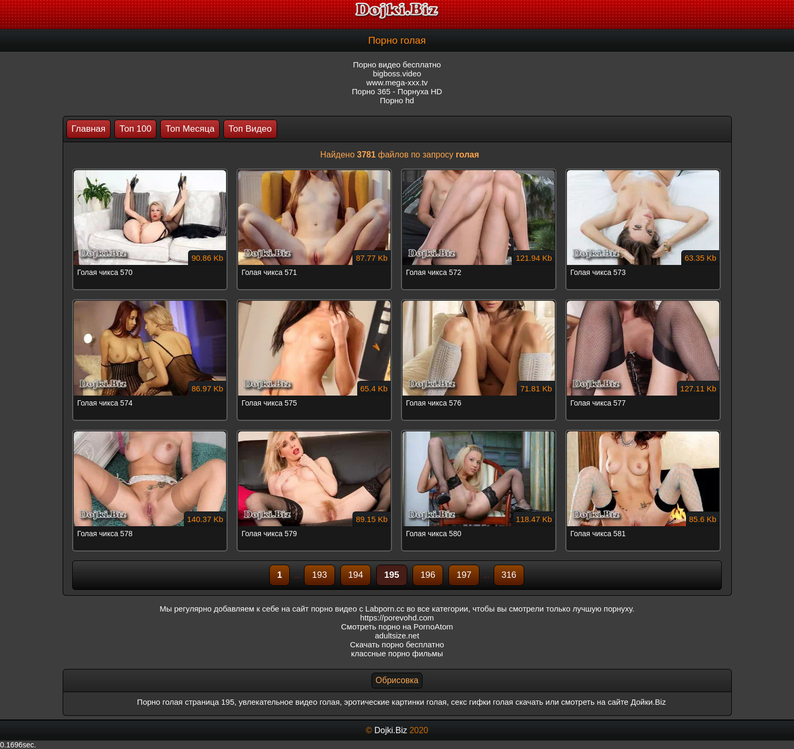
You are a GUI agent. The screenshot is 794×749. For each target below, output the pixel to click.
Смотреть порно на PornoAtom (397, 626)
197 (463, 575)
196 (427, 575)
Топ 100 (136, 129)
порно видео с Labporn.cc (357, 608)
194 (355, 575)
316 (509, 575)
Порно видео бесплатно (397, 64)
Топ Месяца (189, 129)
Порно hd (397, 100)
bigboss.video (397, 73)
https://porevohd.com (397, 617)
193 (319, 575)
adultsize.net (397, 635)
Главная (89, 129)
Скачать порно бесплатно (397, 644)
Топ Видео (250, 129)
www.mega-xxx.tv (397, 82)
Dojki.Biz (390, 730)
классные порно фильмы (397, 653)
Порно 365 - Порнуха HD (397, 91)
